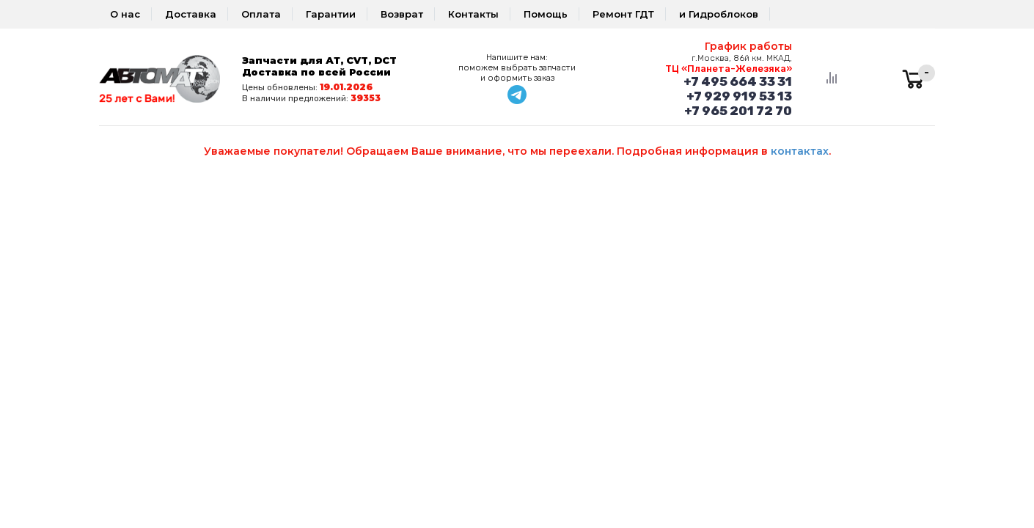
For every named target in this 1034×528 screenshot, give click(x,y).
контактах (800, 151)
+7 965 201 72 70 (738, 110)
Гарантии (331, 14)
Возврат (402, 14)
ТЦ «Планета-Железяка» (728, 68)
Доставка (190, 14)
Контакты (473, 14)
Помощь (546, 14)
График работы (748, 46)
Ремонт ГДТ (623, 14)
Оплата (261, 14)
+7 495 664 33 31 (737, 81)
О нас (125, 14)
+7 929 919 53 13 (739, 96)
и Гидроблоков (718, 14)
